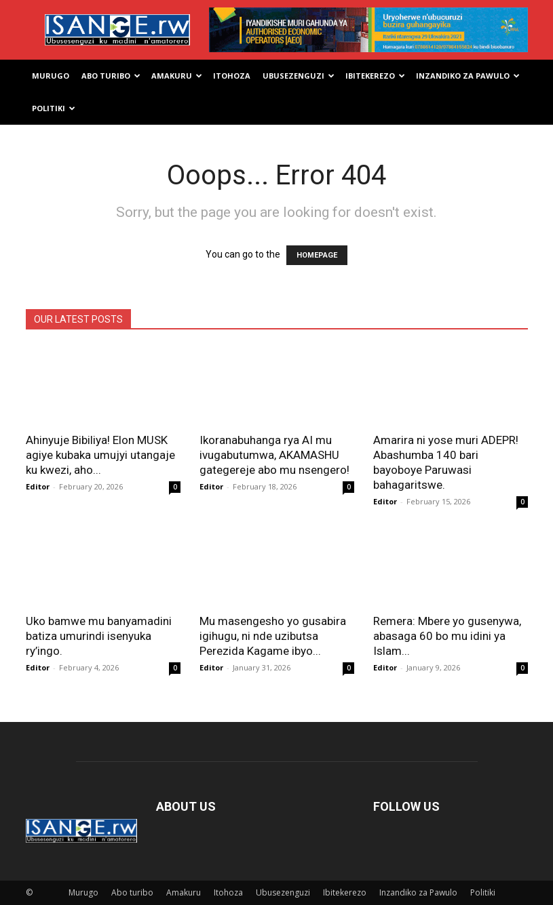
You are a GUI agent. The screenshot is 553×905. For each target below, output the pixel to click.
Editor (38, 486)
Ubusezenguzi (299, 76)
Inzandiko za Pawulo (468, 76)
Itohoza (231, 76)
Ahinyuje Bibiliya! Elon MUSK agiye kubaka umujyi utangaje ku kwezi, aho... (100, 455)
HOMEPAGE (317, 255)
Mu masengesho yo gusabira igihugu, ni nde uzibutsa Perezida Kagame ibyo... (272, 636)
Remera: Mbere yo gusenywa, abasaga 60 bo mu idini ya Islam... (447, 636)
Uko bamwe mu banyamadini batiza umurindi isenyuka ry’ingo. (99, 636)
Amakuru (176, 76)
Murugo (50, 76)
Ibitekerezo (375, 76)
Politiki (53, 108)
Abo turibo (110, 76)
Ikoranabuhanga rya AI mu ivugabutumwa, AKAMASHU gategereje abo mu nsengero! (274, 455)
